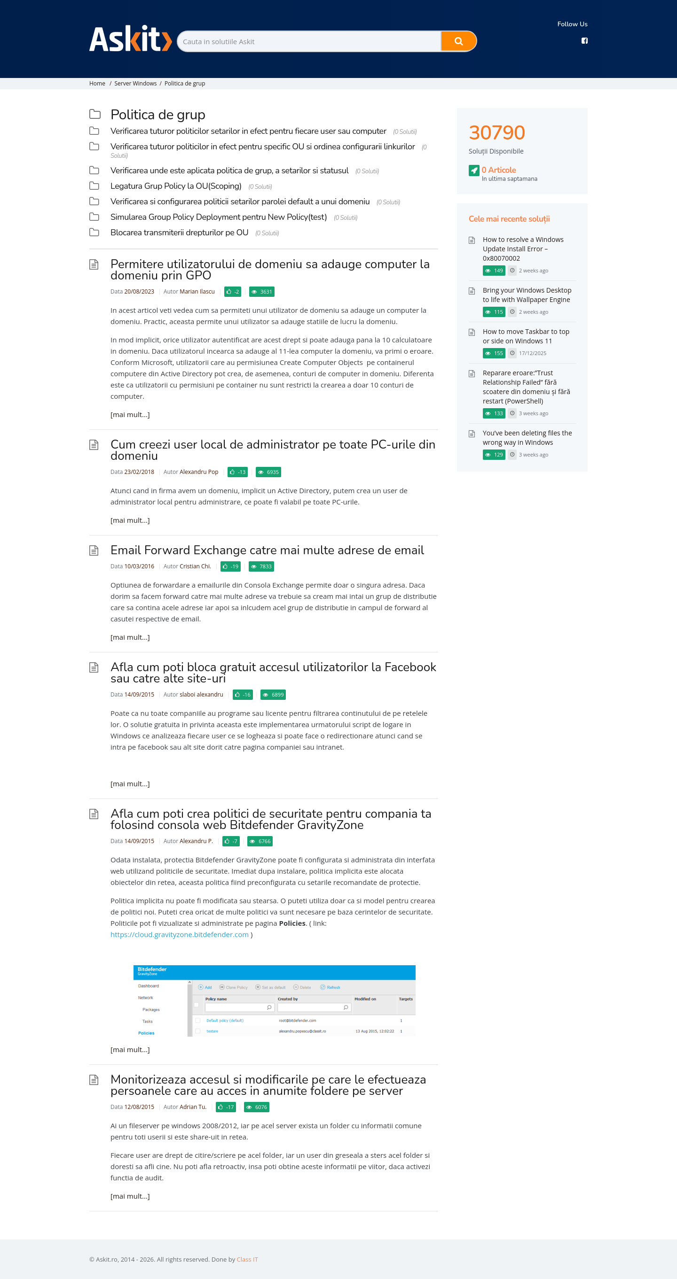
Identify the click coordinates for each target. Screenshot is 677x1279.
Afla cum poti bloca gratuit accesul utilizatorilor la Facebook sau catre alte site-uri (273, 673)
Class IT (247, 1259)
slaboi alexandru (201, 694)
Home (97, 83)
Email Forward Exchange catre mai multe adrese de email (267, 550)
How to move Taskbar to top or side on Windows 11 (526, 336)
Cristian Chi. (195, 566)
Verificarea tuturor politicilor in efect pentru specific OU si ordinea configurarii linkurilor (262, 146)
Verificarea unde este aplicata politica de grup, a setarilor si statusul (229, 170)
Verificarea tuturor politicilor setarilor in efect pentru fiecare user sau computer (248, 131)
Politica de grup (185, 83)
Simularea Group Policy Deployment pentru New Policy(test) (218, 217)
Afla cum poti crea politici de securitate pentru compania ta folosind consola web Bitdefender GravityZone (271, 819)
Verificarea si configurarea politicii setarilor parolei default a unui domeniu (240, 201)
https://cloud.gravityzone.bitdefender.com (179, 934)
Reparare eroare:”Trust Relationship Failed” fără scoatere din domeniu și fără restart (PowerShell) (526, 386)
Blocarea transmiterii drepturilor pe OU (179, 232)
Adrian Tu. (193, 1107)
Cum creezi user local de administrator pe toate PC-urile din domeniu (272, 450)
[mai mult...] (130, 414)
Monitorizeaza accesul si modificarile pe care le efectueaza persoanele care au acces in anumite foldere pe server (268, 1085)
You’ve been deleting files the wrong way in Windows (527, 437)
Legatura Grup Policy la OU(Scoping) (176, 186)
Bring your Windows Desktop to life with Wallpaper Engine (527, 295)
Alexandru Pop (199, 472)
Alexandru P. (196, 841)
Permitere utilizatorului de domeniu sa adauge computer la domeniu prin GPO (270, 270)
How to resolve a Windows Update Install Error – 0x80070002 (523, 249)
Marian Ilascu (197, 291)
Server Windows (135, 83)
